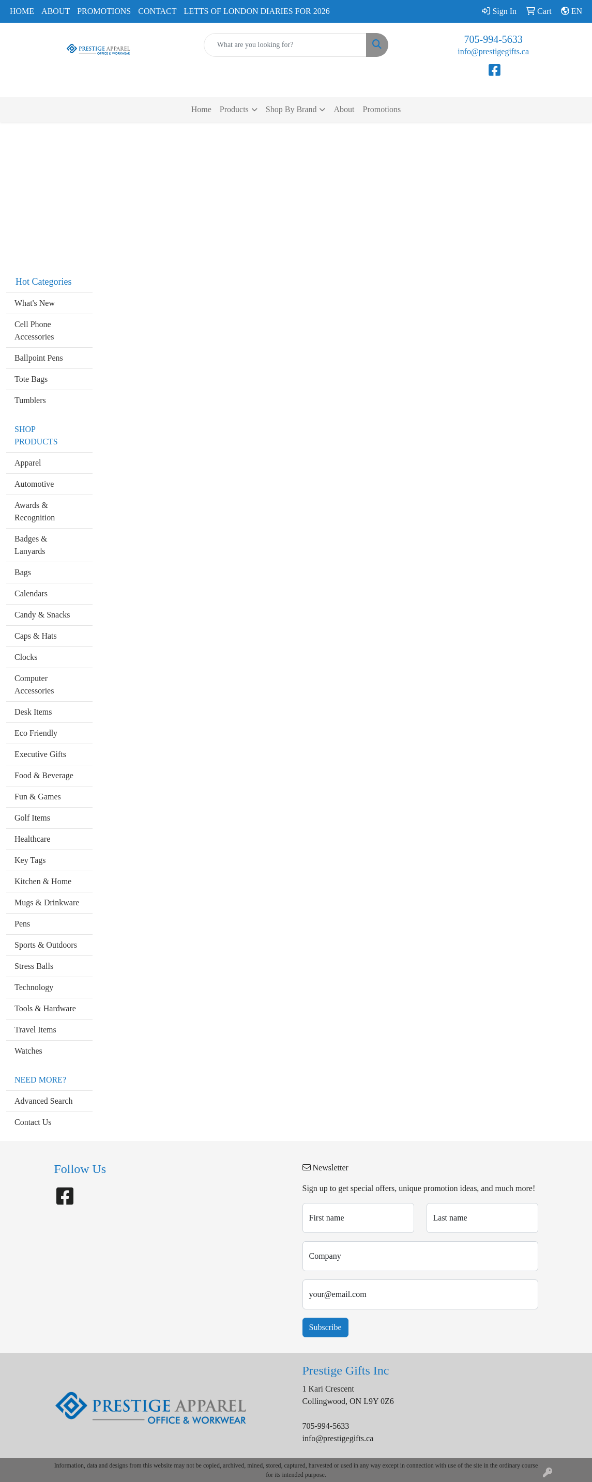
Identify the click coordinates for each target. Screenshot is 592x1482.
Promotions (104, 11)
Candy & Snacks (42, 614)
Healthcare (32, 839)
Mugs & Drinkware (46, 902)
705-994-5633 (493, 39)
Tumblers (30, 400)
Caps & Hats (35, 635)
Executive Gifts (40, 754)
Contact (157, 11)
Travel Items (35, 1029)
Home (22, 11)
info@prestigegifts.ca (493, 51)
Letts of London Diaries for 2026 (257, 11)
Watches (28, 1050)
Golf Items (32, 817)
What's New (34, 303)
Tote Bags (31, 379)
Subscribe (325, 1327)
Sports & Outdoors (45, 944)
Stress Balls (33, 966)
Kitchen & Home (42, 881)
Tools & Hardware (45, 1008)
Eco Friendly (35, 733)
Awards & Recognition (34, 511)
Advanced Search (43, 1101)
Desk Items (33, 711)
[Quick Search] (285, 45)
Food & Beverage (43, 775)
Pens (22, 923)
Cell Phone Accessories (34, 330)
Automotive (34, 484)
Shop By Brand (291, 109)
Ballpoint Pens (38, 357)
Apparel (27, 462)
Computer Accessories (34, 684)
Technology (33, 987)
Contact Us (33, 1122)
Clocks (25, 657)
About (55, 11)
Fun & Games (37, 796)
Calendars (31, 593)
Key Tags (29, 860)
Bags (22, 572)
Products (234, 109)
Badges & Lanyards (31, 544)
